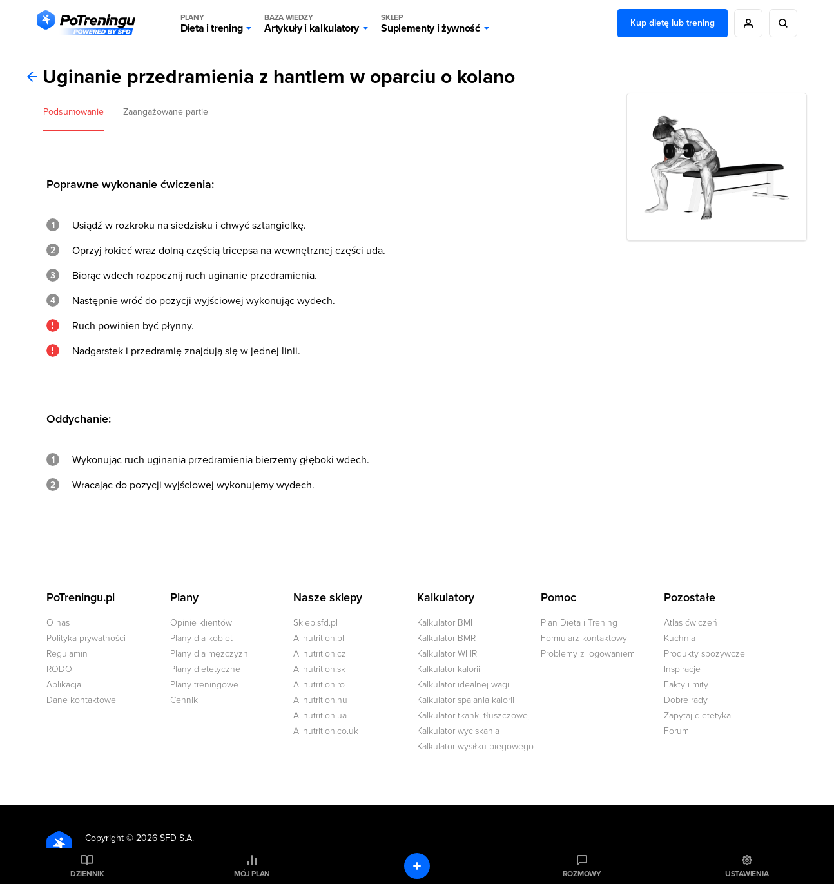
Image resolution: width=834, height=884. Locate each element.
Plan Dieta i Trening (579, 622)
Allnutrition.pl (318, 638)
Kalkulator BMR (446, 638)
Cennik (184, 700)
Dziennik (87, 873)
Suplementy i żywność (430, 23)
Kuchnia (679, 638)
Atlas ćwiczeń (690, 622)
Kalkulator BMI (444, 622)
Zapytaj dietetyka (697, 715)
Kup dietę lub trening (672, 22)
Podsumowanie (73, 111)
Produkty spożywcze (704, 653)
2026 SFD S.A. (165, 837)
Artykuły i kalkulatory (311, 23)
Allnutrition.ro (319, 684)
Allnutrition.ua (320, 715)
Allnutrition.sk (319, 669)
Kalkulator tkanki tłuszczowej (473, 715)
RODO (59, 669)
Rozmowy (582, 873)
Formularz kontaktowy (584, 638)
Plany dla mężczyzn (209, 653)
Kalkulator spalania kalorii (465, 700)
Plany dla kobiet (201, 638)
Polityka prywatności (86, 638)
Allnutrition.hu (320, 700)
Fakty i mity (686, 684)
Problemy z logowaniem (588, 653)
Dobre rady (686, 700)
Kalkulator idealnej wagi (463, 684)
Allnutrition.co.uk (325, 730)
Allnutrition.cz (319, 653)
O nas (58, 622)
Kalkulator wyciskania (458, 730)
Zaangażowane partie (165, 111)
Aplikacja (63, 684)
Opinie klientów (201, 622)
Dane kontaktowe (81, 700)
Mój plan (252, 873)
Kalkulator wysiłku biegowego (475, 746)
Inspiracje (682, 669)
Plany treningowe (204, 684)
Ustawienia (747, 873)
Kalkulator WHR (447, 653)
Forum (676, 730)
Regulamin (67, 653)
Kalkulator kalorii (448, 669)
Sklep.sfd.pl (315, 622)
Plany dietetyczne (205, 669)
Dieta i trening (211, 23)
